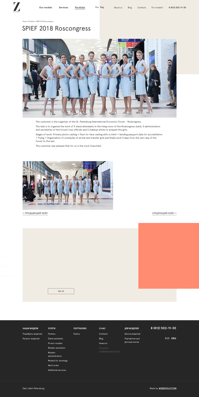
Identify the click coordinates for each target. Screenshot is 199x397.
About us (118, 8)
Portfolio (80, 7)
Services (63, 7)
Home (25, 21)
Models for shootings (58, 361)
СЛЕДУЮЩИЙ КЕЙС (164, 213)
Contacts (141, 8)
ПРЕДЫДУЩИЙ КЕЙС (35, 213)
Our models (45, 7)
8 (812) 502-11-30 (177, 8)
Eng (102, 7)
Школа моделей (132, 334)
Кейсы (77, 334)
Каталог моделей (31, 339)
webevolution (168, 388)
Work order (53, 365)
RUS (167, 338)
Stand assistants (18, 257)
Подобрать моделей (32, 334)
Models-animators (19, 276)
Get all (61, 291)
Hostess (13, 248)
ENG (173, 338)
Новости (103, 343)
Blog (130, 8)
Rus (97, 7)
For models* (157, 8)
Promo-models (17, 267)
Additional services (57, 370)
